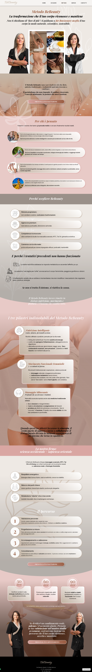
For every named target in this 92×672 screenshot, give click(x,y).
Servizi (73, 3)
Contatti (84, 3)
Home (44, 3)
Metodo (63, 3)
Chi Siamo (53, 3)
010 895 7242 (47, 671)
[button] (86, 669)
